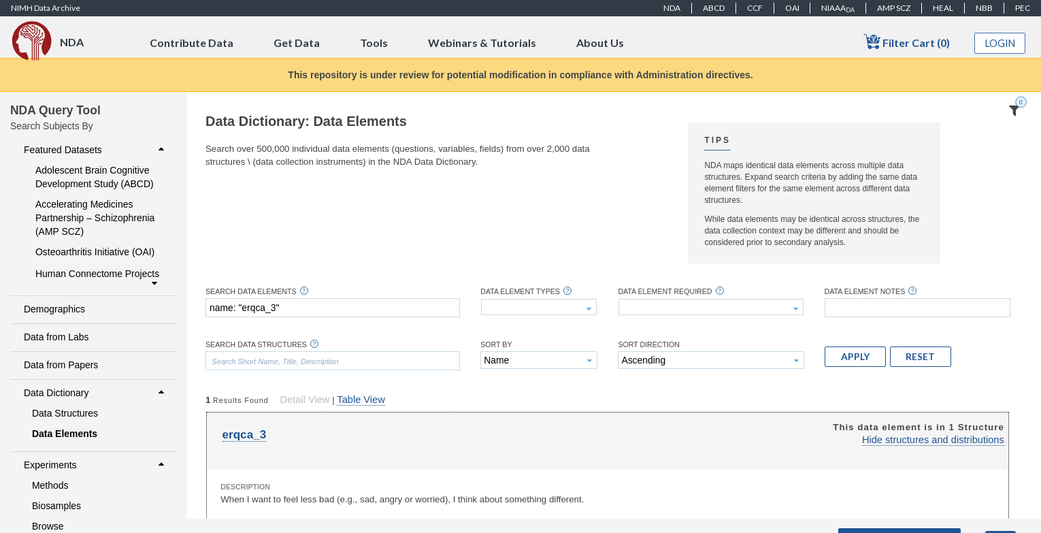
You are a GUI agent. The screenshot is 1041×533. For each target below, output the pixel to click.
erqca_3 (244, 434)
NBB (984, 8)
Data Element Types (520, 291)
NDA (671, 8)
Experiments (95, 464)
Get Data (297, 42)
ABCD (714, 8)
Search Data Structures (256, 345)
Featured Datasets (95, 149)
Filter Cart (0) (906, 41)
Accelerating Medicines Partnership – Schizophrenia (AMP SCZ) (94, 218)
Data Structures (65, 413)
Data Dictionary (95, 392)
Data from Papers (61, 364)
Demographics (54, 309)
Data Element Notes (865, 291)
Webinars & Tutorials (482, 42)
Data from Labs (56, 337)
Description (245, 487)
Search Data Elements (251, 291)
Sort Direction (649, 345)
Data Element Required (665, 291)
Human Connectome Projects (98, 278)
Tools (374, 42)
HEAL (943, 8)
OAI (792, 8)
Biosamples (56, 505)
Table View (360, 399)
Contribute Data (191, 42)
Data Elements (64, 433)
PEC (1022, 8)
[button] (855, 356)
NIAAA (838, 8)
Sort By (496, 345)
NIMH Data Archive (45, 8)
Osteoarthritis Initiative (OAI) (94, 251)
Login (1000, 43)
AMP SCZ (893, 8)
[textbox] (332, 307)
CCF (755, 8)
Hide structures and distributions (933, 439)
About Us (600, 42)
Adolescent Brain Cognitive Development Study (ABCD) (94, 177)
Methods (50, 485)
